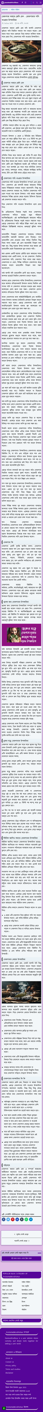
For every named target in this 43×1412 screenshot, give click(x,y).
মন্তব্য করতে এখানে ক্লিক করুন (21, 1258)
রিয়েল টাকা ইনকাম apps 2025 (16, 1387)
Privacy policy (11, 1365)
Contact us (10, 1362)
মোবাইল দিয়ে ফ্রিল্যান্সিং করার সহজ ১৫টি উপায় (21, 1398)
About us (9, 1358)
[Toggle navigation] (40, 2)
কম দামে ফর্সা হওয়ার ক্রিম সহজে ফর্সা (18, 1394)
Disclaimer (9, 1373)
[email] (29, 2)
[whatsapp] (25, 2)
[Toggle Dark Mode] (33, 2)
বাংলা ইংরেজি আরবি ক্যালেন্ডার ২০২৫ (18, 1391)
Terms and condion (13, 1369)
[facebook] (22, 2)
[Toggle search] (37, 3)
